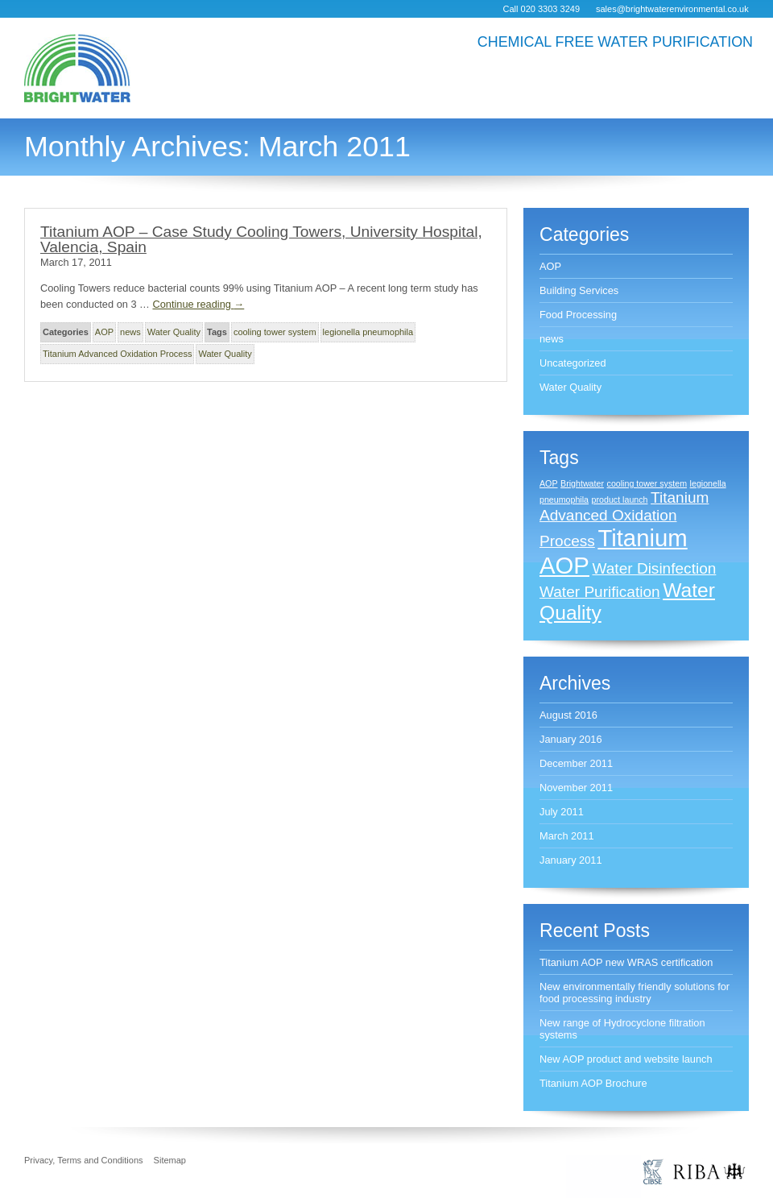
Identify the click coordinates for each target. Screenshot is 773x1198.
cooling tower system (275, 332)
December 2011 (576, 763)
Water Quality (173, 332)
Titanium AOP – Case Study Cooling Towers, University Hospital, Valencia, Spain (261, 239)
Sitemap (170, 1160)
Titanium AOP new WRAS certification (626, 962)
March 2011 (566, 836)
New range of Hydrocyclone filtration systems (622, 1029)
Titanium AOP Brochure (593, 1083)
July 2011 (561, 812)
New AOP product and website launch (626, 1059)
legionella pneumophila (368, 332)
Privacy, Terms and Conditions (83, 1160)
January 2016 (570, 739)
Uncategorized (572, 363)
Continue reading (198, 304)
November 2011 (576, 787)
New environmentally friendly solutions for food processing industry (634, 992)
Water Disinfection (655, 568)
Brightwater (582, 483)
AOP (104, 332)
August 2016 (568, 715)
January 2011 (570, 860)
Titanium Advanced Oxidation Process (117, 354)
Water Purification (599, 591)
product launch (620, 499)
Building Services (578, 290)
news (130, 332)
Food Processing (578, 315)
